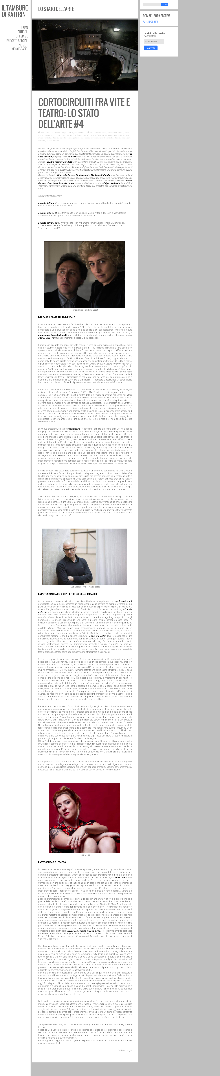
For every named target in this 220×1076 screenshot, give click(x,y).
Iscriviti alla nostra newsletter (154, 34)
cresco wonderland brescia (48, 138)
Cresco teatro (124, 135)
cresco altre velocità (115, 132)
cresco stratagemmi (110, 135)
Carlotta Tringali (60, 132)
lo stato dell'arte (53, 140)
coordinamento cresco (98, 132)
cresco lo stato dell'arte (92, 135)
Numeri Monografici (20, 47)
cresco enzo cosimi (58, 135)
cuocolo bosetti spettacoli (69, 138)
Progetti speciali (17, 40)
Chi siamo (22, 36)
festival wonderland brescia (110, 138)
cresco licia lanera (74, 135)
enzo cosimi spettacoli (89, 138)
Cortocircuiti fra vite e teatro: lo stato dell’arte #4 (84, 113)
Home (24, 27)
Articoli (23, 31)
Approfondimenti (78, 132)
